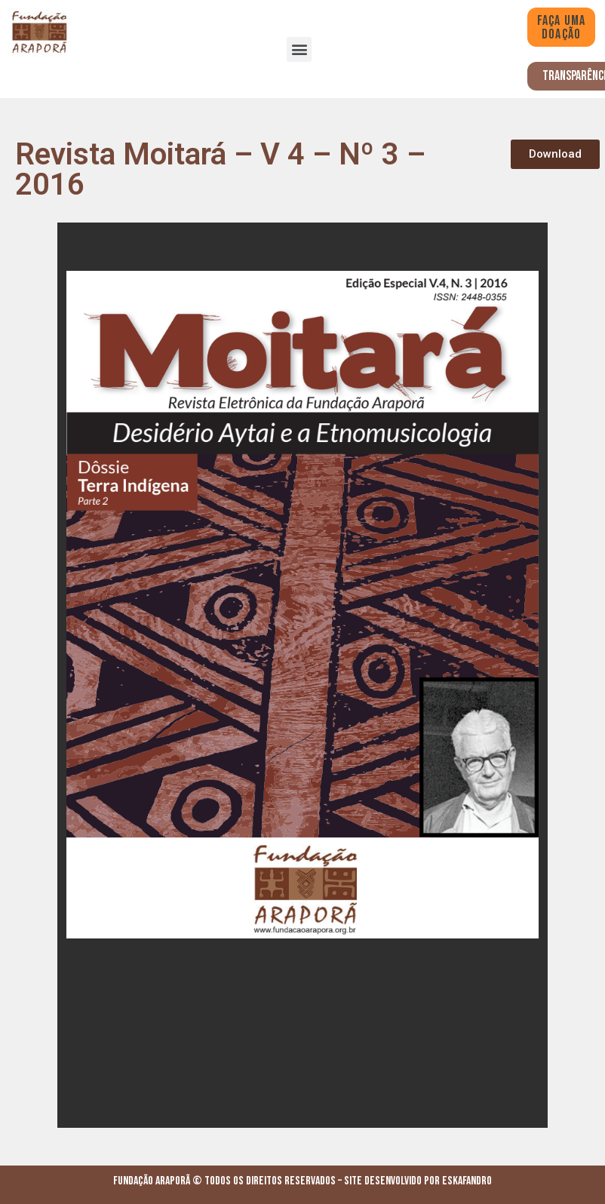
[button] (299, 49)
